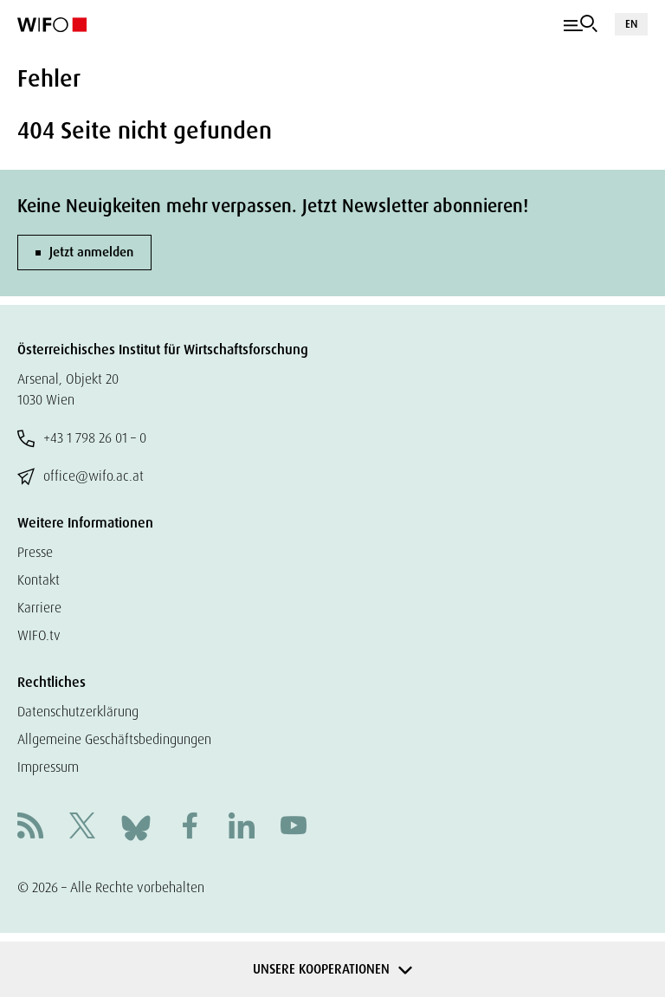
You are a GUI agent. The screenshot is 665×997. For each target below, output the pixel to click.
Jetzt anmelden (91, 252)
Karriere (39, 608)
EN (631, 23)
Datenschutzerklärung (78, 711)
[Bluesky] (136, 827)
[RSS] (30, 828)
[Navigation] (580, 24)
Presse (35, 552)
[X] (82, 828)
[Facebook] (190, 828)
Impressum (48, 767)
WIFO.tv (39, 635)
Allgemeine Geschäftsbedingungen (114, 739)
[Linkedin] (242, 828)
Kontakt (38, 580)
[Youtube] (294, 828)
